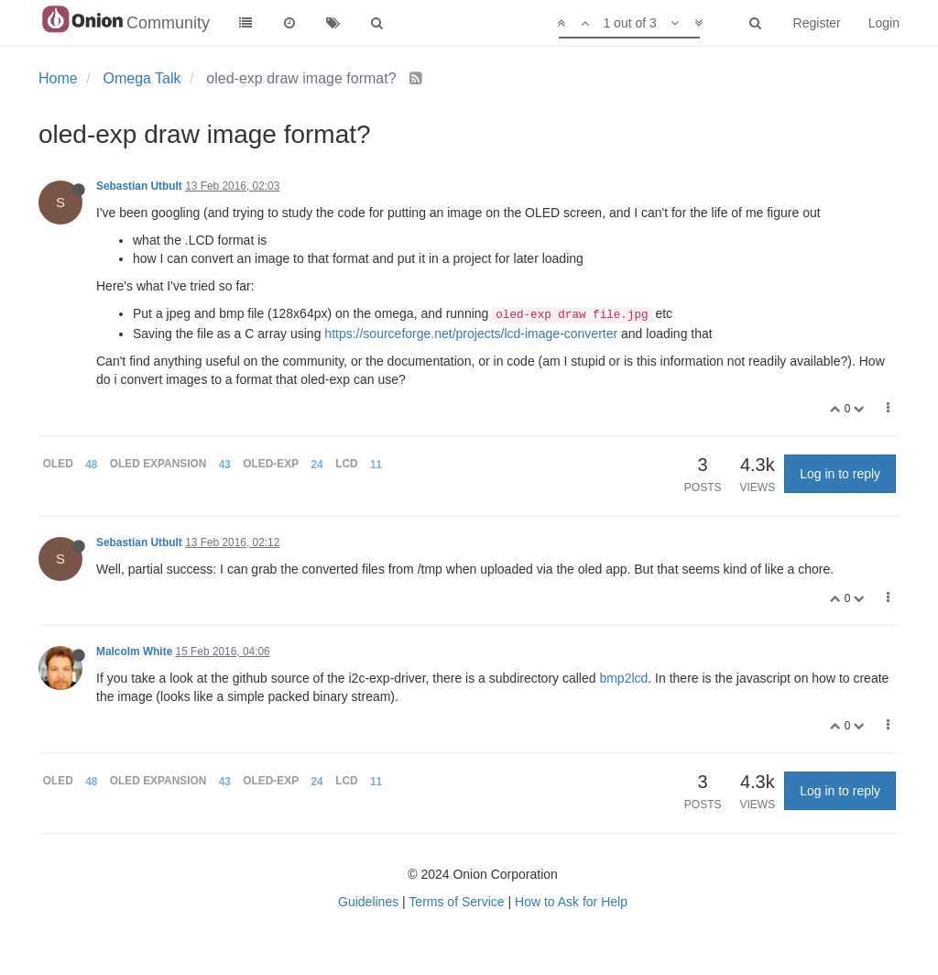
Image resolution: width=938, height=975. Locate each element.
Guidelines (368, 901)
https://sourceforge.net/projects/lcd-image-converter (470, 333)
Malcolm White (134, 651)
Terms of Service (456, 901)
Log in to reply (840, 473)
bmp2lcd (623, 678)
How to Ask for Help (571, 901)
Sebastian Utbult (139, 186)
